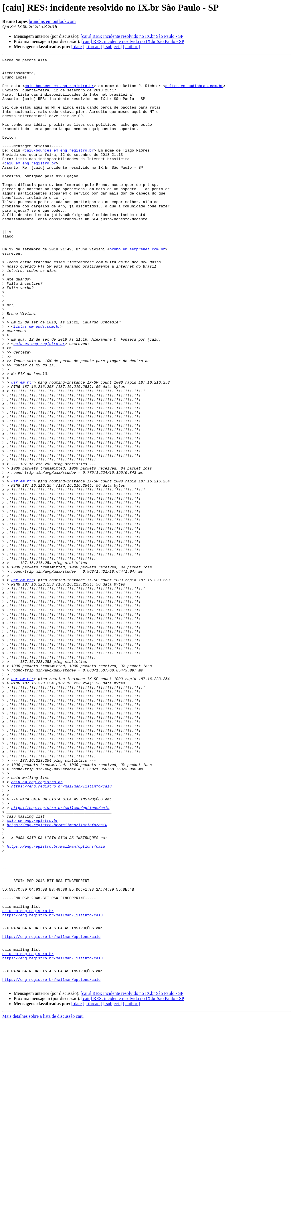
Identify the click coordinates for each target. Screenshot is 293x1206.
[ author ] (131, 46)
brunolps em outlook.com (52, 21)
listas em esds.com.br (36, 380)
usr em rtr (22, 447)
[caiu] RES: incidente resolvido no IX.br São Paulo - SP (132, 36)
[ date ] (77, 46)
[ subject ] (112, 46)
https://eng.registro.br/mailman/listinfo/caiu (61, 932)
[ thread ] (94, 46)
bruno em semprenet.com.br (137, 287)
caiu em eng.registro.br (30, 184)
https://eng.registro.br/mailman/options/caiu (60, 958)
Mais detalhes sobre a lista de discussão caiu (43, 1201)
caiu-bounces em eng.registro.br (59, 91)
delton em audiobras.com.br (194, 91)
